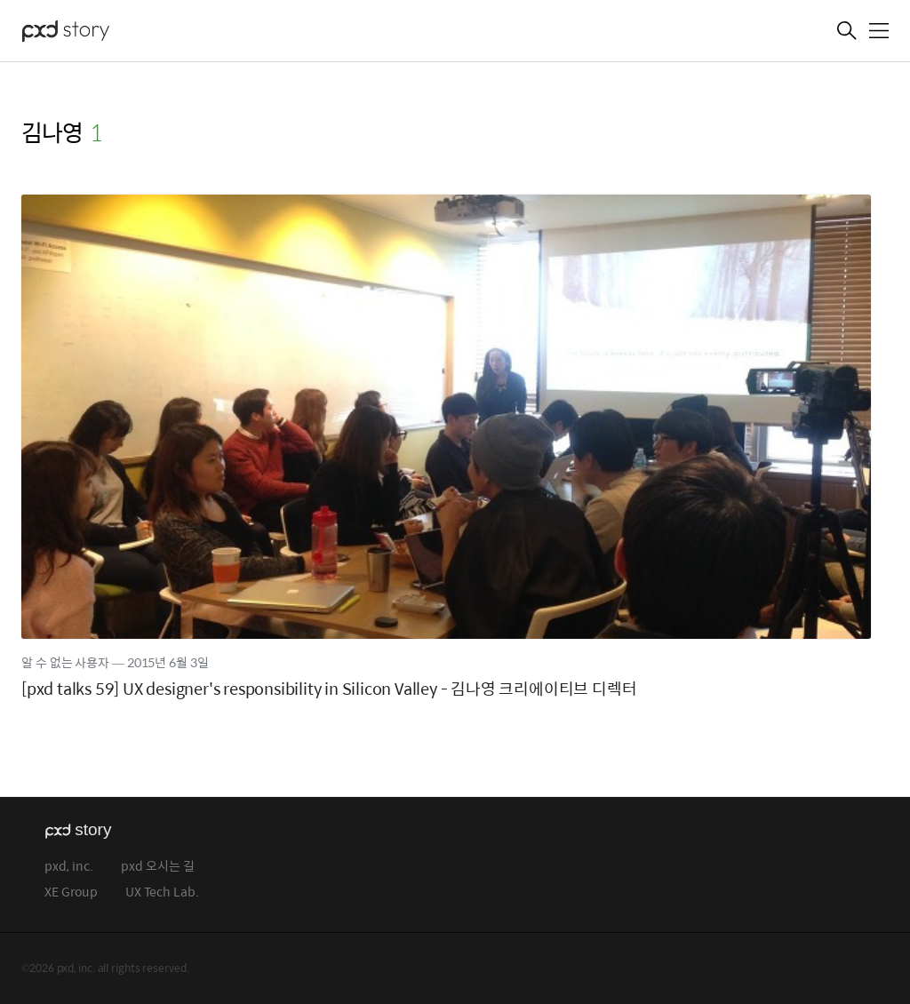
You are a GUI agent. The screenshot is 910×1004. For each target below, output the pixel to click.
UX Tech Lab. (162, 892)
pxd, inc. (68, 866)
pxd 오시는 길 (158, 866)
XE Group (71, 892)
